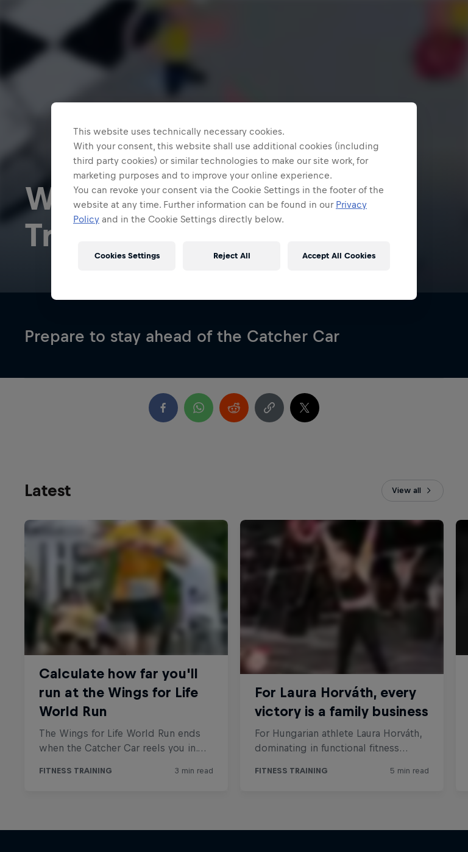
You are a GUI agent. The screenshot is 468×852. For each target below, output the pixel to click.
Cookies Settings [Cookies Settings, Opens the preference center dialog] (127, 255)
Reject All (231, 255)
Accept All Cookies (338, 255)
